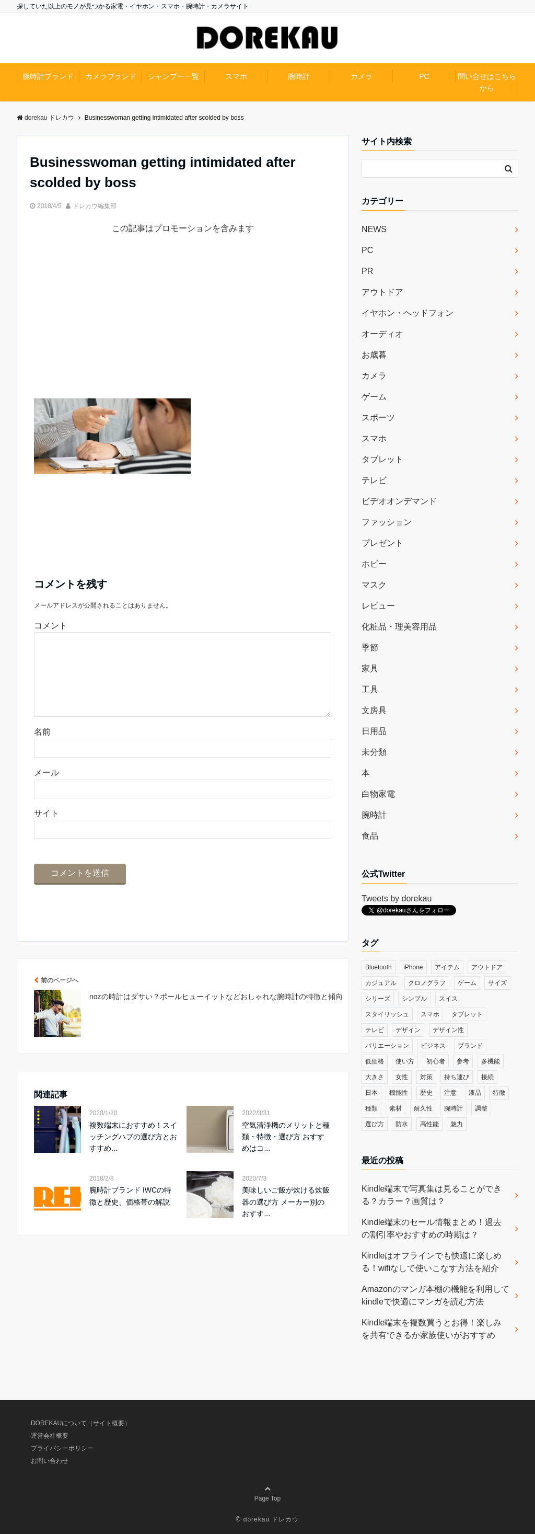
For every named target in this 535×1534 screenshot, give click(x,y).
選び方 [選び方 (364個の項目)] (374, 1124)
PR (367, 271)
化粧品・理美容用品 (399, 626)
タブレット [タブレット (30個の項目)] (467, 1014)
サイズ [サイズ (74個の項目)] (497, 983)
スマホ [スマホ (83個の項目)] (430, 1014)
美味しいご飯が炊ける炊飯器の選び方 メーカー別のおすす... (286, 1218)
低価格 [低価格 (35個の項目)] (374, 1061)
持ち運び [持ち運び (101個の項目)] (456, 1077)
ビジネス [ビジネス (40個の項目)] (433, 1045)
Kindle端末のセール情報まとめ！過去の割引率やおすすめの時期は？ (432, 1228)
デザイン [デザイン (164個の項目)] (408, 1030)
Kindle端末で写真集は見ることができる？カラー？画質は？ (432, 1195)
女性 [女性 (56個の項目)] (402, 1077)
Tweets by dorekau (397, 898)
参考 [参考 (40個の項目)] (463, 1061)
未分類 (374, 752)
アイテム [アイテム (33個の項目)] (447, 967)
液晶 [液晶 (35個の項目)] (475, 1092)
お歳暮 (374, 354)
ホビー (374, 563)
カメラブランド (110, 76)
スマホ (236, 76)
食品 (370, 835)
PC (424, 76)
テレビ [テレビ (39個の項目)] (374, 1030)
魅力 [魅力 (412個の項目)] (456, 1124)
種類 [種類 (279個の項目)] (371, 1108)
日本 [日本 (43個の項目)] (371, 1092)
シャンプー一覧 (173, 76)
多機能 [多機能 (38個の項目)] (490, 1061)
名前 (42, 748)
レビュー (378, 605)
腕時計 (299, 76)
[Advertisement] (182, 325)
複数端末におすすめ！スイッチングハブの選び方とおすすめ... (133, 1154)
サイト (46, 830)
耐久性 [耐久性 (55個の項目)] (423, 1108)
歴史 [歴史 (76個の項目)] (426, 1092)
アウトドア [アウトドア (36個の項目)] (487, 967)
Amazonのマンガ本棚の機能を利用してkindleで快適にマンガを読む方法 (435, 1295)
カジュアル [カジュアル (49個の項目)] (381, 983)
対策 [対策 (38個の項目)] (426, 1077)
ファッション (387, 522)
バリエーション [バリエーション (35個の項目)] (387, 1045)
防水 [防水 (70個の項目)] (402, 1124)
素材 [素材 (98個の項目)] (395, 1108)
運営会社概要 (49, 1435)
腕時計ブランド (48, 76)
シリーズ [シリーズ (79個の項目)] (377, 998)
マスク (374, 584)
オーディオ (382, 333)
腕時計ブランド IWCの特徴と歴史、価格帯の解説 (130, 1212)
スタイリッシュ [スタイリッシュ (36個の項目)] (387, 1014)
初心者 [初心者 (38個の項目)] (435, 1061)
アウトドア (382, 292)
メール (46, 789)
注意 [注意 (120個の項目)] (450, 1092)
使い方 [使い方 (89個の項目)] (405, 1061)
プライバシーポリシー (62, 1448)
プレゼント (382, 543)
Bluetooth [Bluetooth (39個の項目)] (378, 967)
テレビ (374, 480)
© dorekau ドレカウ (267, 1519)
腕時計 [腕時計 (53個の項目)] (453, 1108)
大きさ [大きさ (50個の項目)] (374, 1077)
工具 (370, 689)
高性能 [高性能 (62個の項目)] (429, 1124)
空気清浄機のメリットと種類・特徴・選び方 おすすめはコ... (286, 1154)
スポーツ (378, 417)
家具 (370, 668)
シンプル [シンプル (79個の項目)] (414, 998)
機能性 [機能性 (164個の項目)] (398, 1092)
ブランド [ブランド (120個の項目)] (470, 1045)
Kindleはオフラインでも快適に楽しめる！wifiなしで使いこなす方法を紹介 (432, 1262)
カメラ (362, 76)
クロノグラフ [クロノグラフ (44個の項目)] (427, 983)
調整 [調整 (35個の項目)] (481, 1108)
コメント (50, 625)
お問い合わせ (49, 1460)
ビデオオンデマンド (399, 501)
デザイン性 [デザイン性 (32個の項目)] (448, 1030)
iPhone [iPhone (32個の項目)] (413, 967)
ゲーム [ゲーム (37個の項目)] (467, 983)
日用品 (374, 731)
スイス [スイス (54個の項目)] (448, 998)
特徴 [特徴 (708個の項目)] (499, 1092)
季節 (370, 647)
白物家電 (378, 793)
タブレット (382, 459)
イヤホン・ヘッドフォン (407, 312)
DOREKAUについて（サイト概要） (81, 1423)
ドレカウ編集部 (95, 206)
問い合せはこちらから (487, 82)
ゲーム (374, 396)
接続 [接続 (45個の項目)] (487, 1077)
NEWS (374, 229)
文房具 (374, 710)
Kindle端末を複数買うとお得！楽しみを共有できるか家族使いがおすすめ (432, 1329)
